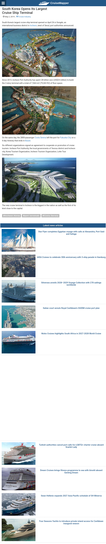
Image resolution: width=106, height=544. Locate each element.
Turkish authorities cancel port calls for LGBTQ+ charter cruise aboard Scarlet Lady (71, 446)
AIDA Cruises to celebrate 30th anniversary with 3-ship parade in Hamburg (71, 257)
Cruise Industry (23, 17)
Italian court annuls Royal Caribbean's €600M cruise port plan (71, 308)
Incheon (33, 25)
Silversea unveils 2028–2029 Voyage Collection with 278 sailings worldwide (71, 284)
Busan (28, 141)
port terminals (32, 215)
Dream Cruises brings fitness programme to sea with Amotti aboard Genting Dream (71, 471)
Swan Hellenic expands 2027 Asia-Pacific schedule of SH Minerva (71, 496)
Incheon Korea (12, 215)
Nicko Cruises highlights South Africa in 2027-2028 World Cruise (71, 333)
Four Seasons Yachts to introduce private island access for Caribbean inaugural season (71, 522)
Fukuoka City (65, 137)
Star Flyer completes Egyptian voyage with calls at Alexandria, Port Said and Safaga (71, 233)
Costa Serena (40, 137)
